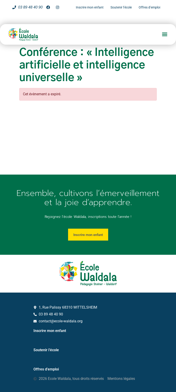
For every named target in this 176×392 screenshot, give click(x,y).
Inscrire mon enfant (49, 330)
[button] (164, 34)
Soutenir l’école (46, 350)
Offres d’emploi (46, 369)
